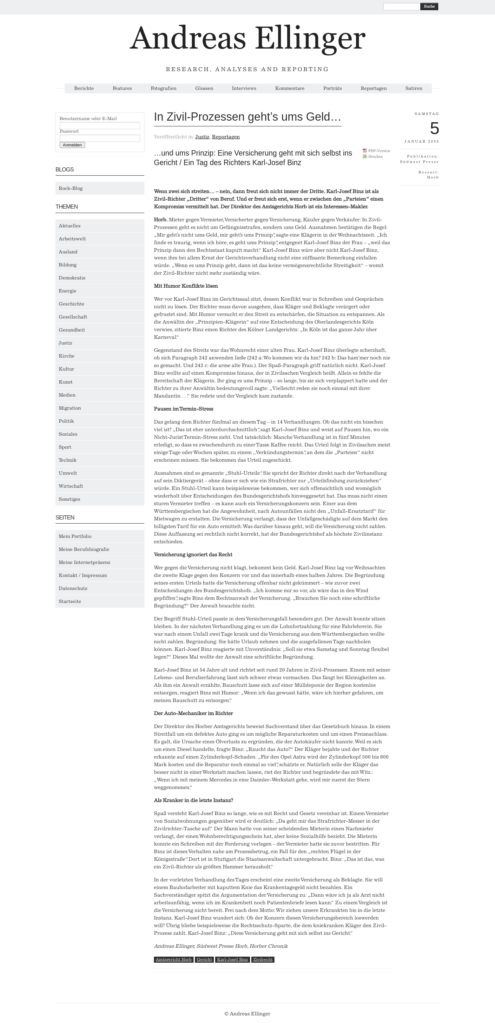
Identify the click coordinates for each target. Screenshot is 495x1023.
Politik (66, 421)
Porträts (332, 88)
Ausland (68, 252)
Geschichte (71, 304)
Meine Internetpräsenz (84, 562)
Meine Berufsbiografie (84, 549)
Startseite (70, 601)
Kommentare (290, 88)
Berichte (84, 88)
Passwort (69, 131)
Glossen (204, 88)
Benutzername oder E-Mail (88, 119)
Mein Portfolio (75, 536)
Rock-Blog (70, 188)
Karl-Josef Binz (232, 959)
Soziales (68, 434)
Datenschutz (73, 588)
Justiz (65, 343)
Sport (65, 447)
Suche (429, 6)
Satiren (414, 88)
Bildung (67, 265)
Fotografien (163, 88)
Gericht (204, 959)
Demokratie (72, 278)
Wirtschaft (71, 486)
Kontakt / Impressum (83, 575)
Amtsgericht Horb (174, 959)
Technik (67, 460)
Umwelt (68, 473)
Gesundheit (72, 330)
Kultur (66, 369)
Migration (70, 408)
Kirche (67, 356)
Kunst (66, 382)
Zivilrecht (263, 959)
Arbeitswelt (72, 239)
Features (122, 88)
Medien (67, 395)
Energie (67, 291)
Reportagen (374, 88)
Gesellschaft (73, 317)
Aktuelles (70, 226)
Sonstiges (69, 499)
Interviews (244, 88)
